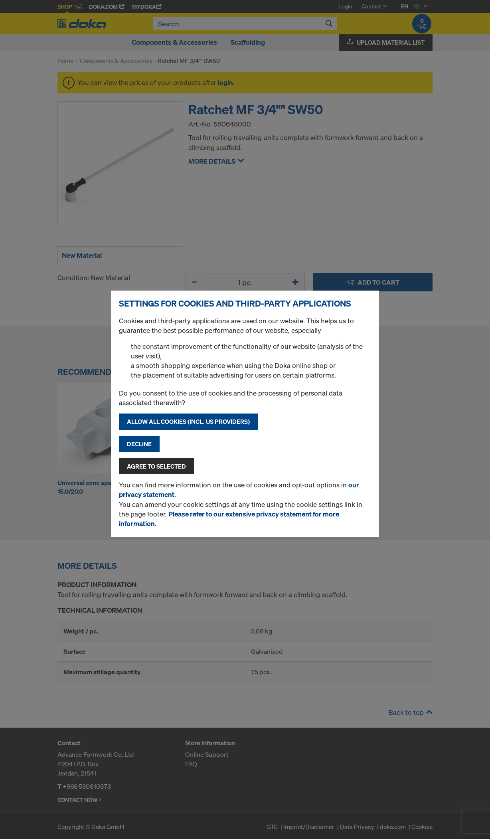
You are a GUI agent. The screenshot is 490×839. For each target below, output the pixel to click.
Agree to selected (156, 466)
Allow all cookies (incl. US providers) (188, 421)
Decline (139, 444)
